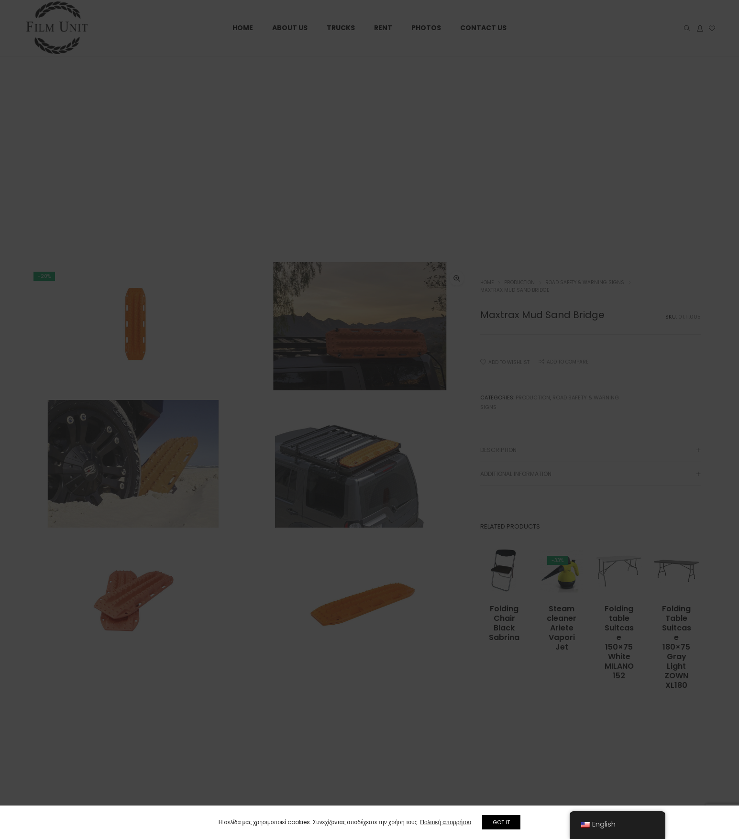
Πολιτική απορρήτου (444, 822)
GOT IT (502, 822)
